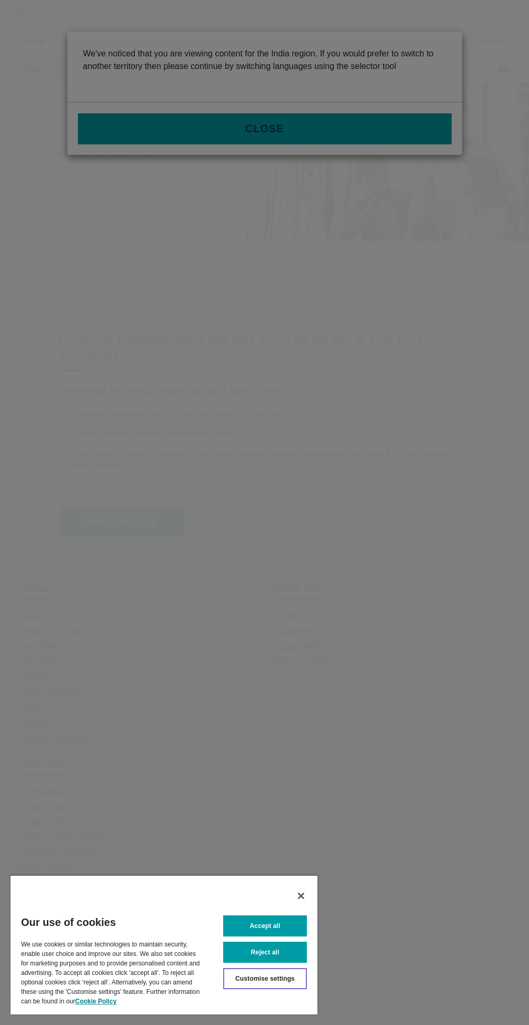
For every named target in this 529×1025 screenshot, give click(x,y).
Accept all (265, 926)
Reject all (265, 952)
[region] (164, 944)
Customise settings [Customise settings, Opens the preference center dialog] (265, 978)
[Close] (301, 895)
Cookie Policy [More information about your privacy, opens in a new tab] (96, 1001)
